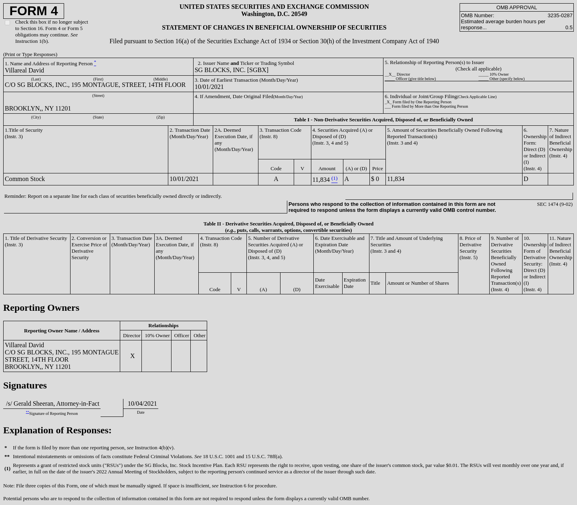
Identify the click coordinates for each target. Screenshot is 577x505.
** (27, 412)
